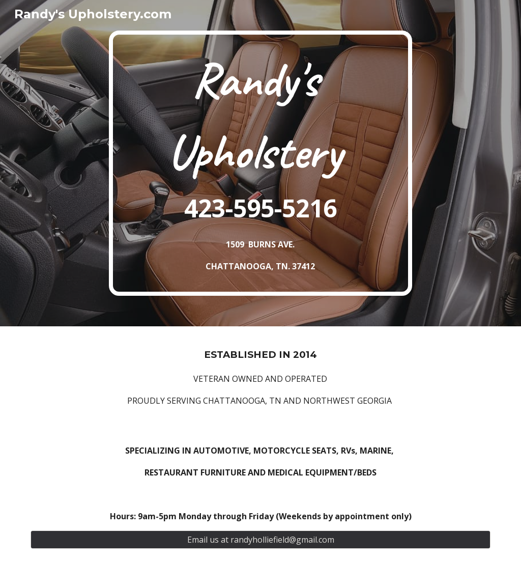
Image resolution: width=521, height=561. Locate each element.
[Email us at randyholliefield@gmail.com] (260, 539)
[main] (260, 163)
